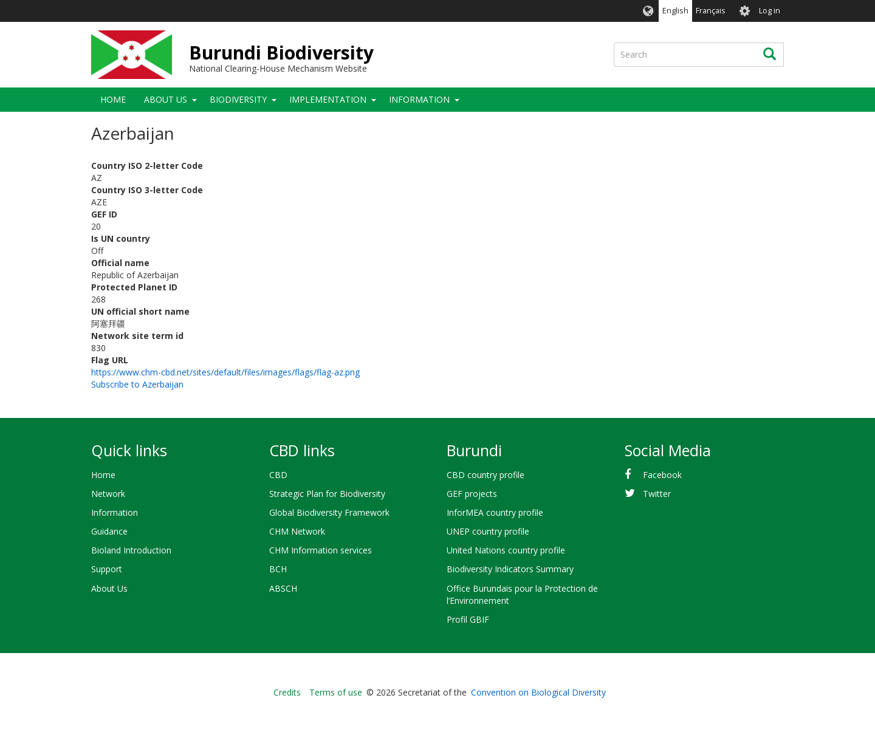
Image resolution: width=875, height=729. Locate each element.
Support (106, 569)
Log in (769, 10)
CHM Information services (320, 550)
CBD (278, 475)
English (675, 10)
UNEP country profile (488, 531)
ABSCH (283, 588)
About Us (165, 99)
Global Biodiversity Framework (329, 512)
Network (108, 493)
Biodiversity (238, 99)
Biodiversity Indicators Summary (510, 569)
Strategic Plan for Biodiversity (327, 493)
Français (711, 10)
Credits (287, 692)
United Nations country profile (506, 550)
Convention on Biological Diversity (538, 692)
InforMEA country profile (495, 512)
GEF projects (472, 493)
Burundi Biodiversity (281, 52)
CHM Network (297, 531)
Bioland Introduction (131, 550)
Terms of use (335, 692)
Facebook (662, 475)
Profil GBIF (468, 619)
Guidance (109, 531)
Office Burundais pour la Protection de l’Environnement (522, 594)
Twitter (657, 493)
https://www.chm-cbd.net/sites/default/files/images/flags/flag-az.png (225, 372)
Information (419, 99)
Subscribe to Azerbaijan (137, 384)
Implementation (327, 99)
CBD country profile (485, 475)
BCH (278, 569)
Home (113, 99)
